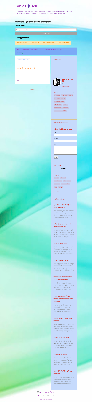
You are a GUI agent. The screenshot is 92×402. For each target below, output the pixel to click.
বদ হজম (68, 180)
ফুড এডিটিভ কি (35, 42)
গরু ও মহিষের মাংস (58, 180)
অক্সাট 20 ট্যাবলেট (57, 104)
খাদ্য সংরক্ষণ (63, 177)
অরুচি (55, 187)
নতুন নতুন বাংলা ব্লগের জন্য (46, 399)
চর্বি (64, 180)
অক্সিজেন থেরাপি (57, 107)
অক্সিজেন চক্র (65, 107)
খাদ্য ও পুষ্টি (56, 177)
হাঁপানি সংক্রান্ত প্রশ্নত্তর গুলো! (49, 42)
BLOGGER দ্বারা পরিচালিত (46, 392)
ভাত (55, 184)
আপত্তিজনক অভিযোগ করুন (61, 123)
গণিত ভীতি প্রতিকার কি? (64, 42)
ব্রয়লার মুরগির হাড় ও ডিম (22, 42)
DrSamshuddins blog (67, 80)
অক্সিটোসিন (64, 110)
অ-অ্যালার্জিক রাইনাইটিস (59, 101)
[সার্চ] (75, 6)
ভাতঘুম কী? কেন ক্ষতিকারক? (61, 243)
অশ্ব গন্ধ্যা (60, 187)
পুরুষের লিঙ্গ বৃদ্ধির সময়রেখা (61, 260)
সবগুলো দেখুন (20, 52)
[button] (47, 80)
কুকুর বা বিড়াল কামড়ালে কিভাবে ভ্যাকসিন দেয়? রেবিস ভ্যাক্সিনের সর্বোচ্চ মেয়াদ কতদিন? (63, 299)
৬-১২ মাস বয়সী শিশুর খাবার (59, 98)
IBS (59, 184)
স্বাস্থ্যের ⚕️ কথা (27, 6)
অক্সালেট (65, 104)
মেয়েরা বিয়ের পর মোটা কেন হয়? (62, 337)
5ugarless (40, 395)
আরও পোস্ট (32, 89)
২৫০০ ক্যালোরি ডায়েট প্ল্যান (67, 95)
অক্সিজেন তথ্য (57, 110)
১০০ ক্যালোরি (57, 95)
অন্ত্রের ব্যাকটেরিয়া (65, 184)
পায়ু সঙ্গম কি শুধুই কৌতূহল (60, 354)
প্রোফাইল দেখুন (66, 86)
